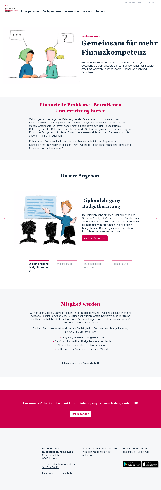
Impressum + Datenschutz (57, 473)
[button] (6, 223)
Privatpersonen (30, 11)
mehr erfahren (93, 238)
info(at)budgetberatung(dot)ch (59, 464)
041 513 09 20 (50, 467)
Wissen (87, 11)
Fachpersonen (52, 11)
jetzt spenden (80, 413)
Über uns (100, 11)
